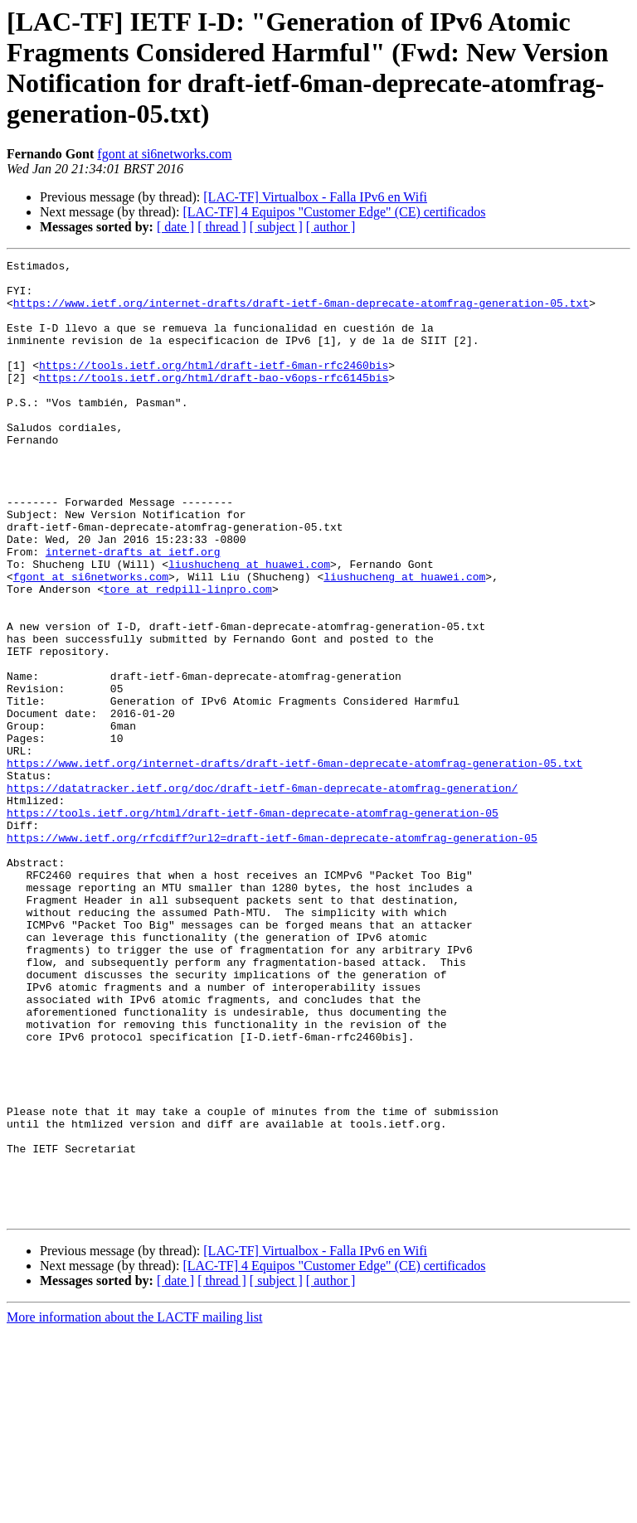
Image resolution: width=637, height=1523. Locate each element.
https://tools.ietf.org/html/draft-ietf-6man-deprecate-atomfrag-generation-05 (252, 924)
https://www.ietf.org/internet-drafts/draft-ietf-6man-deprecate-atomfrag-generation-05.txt (301, 312)
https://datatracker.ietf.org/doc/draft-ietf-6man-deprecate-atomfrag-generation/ (262, 894)
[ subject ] (276, 227)
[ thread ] (221, 227)
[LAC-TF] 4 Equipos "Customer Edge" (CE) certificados (333, 212)
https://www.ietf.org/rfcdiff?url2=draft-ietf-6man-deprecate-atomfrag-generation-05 (272, 954)
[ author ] (331, 227)
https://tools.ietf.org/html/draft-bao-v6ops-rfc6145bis (213, 402)
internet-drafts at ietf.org (133, 611)
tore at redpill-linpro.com (188, 655)
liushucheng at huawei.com (249, 625)
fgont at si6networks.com (164, 154)
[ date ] (175, 227)
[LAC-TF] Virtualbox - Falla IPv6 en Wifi (315, 197)
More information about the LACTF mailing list (134, 1508)
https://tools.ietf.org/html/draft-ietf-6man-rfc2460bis (213, 387)
